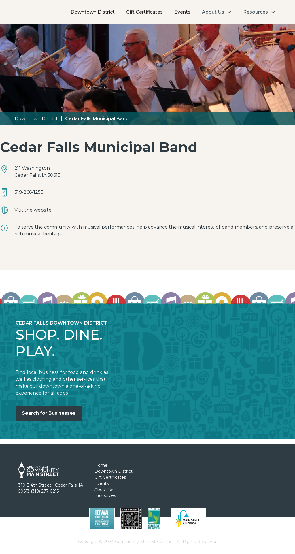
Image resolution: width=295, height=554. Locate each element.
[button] (216, 12)
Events (182, 12)
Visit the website (33, 210)
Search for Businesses (48, 413)
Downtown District (93, 12)
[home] (32, 4)
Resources (105, 495)
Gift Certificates (144, 12)
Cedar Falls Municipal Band (97, 118)
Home (100, 465)
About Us (103, 489)
